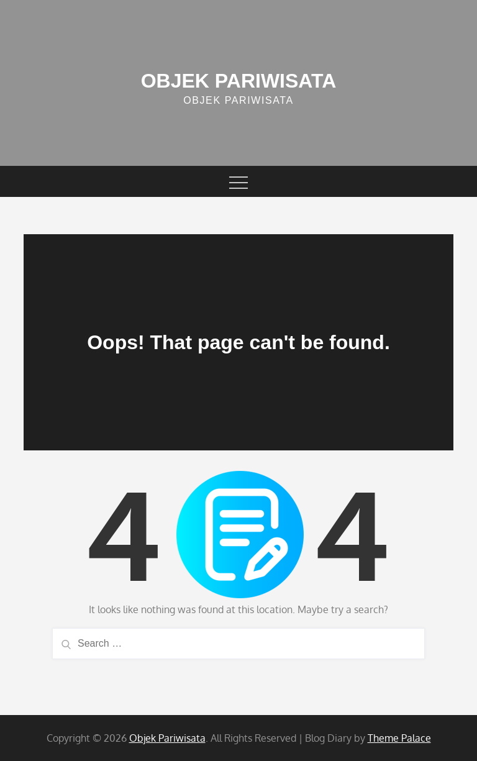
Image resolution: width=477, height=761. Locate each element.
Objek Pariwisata (239, 81)
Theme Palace (399, 738)
